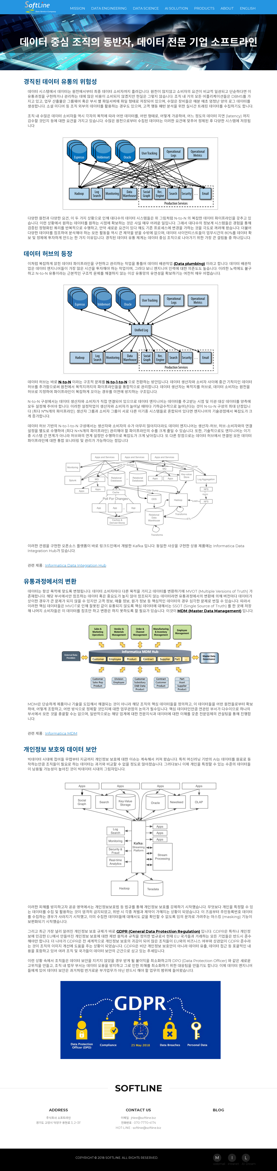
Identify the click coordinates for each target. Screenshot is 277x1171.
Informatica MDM (61, 733)
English (248, 8)
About (227, 8)
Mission (77, 8)
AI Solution (176, 8)
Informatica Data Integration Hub (75, 565)
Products (204, 8)
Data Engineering (109, 8)
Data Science (146, 8)
